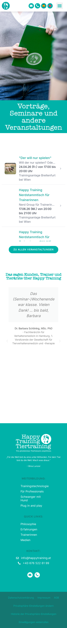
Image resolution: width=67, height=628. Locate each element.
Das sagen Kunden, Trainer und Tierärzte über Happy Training (33, 276)
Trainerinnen (29, 534)
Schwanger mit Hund (31, 498)
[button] (59, 5)
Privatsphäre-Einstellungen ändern (33, 605)
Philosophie (28, 524)
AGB (56, 597)
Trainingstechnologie (33, 486)
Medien (25, 540)
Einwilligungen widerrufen (33, 622)
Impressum (44, 597)
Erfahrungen (29, 529)
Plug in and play (31, 505)
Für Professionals (32, 491)
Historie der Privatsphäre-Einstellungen (33, 613)
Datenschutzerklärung (21, 597)
